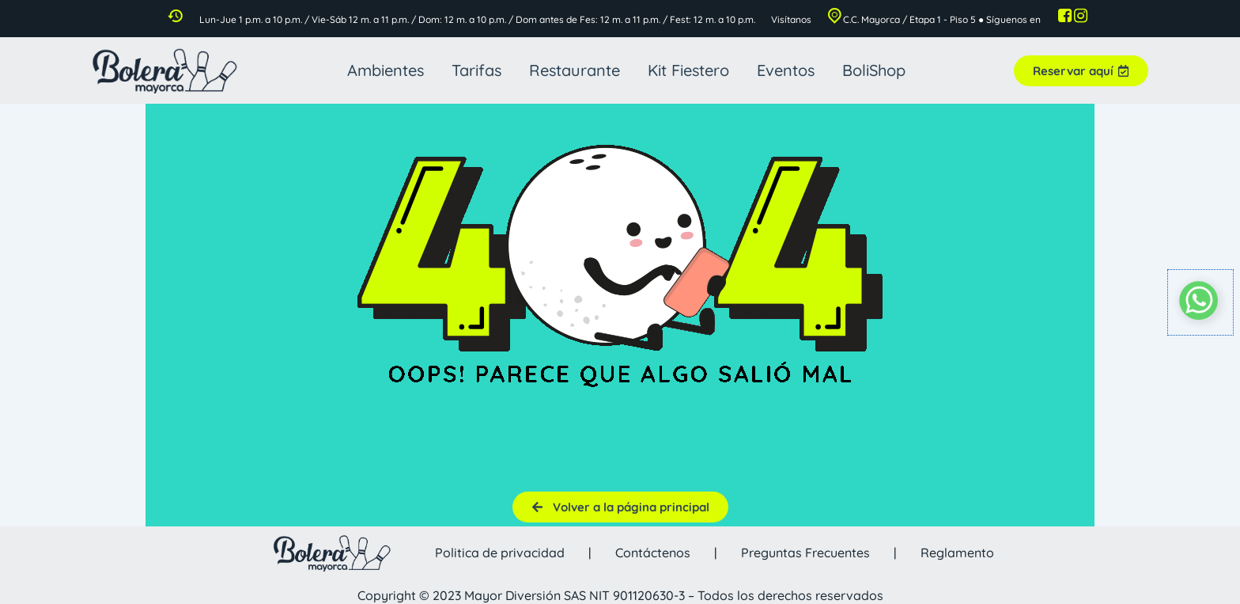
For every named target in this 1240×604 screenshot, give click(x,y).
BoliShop (873, 70)
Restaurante (574, 70)
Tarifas (476, 70)
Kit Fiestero (688, 70)
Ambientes (385, 70)
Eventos (786, 70)
